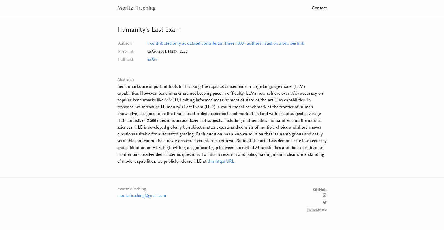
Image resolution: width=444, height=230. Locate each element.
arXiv (152, 59)
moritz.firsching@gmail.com (141, 195)
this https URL (221, 161)
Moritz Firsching (136, 8)
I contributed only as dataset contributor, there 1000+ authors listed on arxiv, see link (226, 43)
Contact (319, 7)
